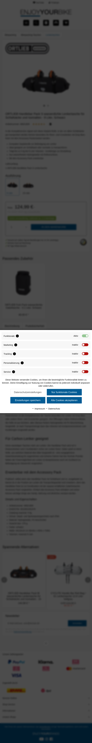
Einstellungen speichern (28, 400)
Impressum (38, 408)
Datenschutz (53, 408)
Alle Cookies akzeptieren (64, 400)
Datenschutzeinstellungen (28, 392)
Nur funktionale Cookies (64, 392)
